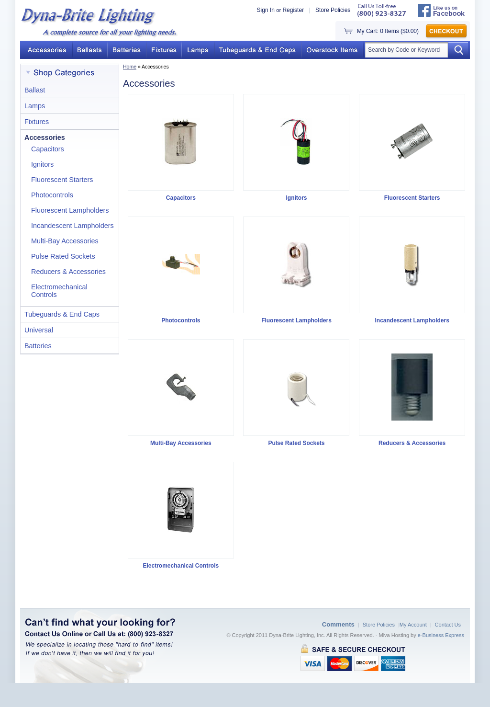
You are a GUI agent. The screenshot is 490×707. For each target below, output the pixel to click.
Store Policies (332, 10)
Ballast (34, 90)
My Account (413, 624)
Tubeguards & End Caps (62, 314)
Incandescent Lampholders (72, 225)
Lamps (34, 106)
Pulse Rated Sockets (63, 256)
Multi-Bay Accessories (65, 241)
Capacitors (47, 149)
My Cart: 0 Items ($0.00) (388, 31)
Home (129, 66)
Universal (38, 330)
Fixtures (36, 121)
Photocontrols (52, 195)
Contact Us (448, 624)
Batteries (38, 346)
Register (293, 10)
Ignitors (42, 164)
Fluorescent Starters (62, 179)
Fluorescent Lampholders (70, 210)
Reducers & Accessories (68, 271)
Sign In (266, 10)
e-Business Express (441, 635)
